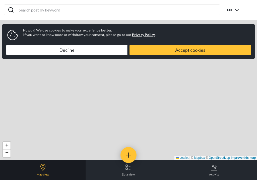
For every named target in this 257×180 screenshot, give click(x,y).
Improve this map (243, 158)
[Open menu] (249, 10)
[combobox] (233, 10)
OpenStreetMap (219, 158)
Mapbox (199, 158)
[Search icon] (11, 10)
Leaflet (182, 158)
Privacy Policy (143, 34)
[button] (7, 146)
